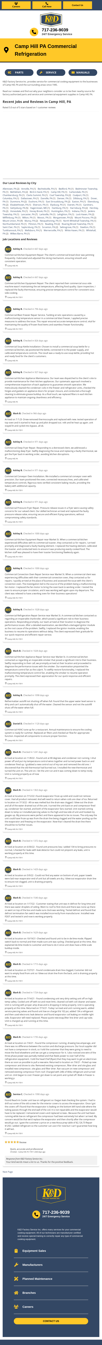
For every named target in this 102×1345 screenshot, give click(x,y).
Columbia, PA (9, 198)
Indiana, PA (77, 211)
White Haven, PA (73, 230)
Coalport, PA (79, 195)
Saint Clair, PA (9, 227)
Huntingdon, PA (59, 211)
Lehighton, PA (64, 214)
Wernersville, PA (52, 230)
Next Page (8, 1171)
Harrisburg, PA (77, 208)
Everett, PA (72, 204)
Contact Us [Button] (51, 1321)
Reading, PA (51, 224)
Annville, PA (27, 188)
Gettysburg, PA (17, 208)
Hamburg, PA (58, 208)
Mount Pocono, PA (84, 217)
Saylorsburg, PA (29, 227)
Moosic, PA (42, 217)
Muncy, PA (30, 220)
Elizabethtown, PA (19, 204)
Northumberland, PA (13, 224)
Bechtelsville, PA (46, 188)
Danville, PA (46, 198)
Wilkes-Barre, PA (18, 233)
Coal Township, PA (59, 195)
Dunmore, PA (17, 201)
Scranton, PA (48, 227)
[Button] (19, 72)
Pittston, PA (34, 224)
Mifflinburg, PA (10, 217)
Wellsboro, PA (32, 230)
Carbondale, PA (76, 192)
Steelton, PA (86, 227)
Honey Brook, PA (38, 211)
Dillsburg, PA (79, 198)
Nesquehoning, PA (49, 220)
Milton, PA (27, 217)
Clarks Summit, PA (35, 195)
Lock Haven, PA (83, 214)
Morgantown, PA (61, 217)
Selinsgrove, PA (67, 227)
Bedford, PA (65, 188)
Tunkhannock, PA (11, 230)
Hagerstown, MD (38, 208)
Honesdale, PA (17, 211)
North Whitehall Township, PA (78, 220)
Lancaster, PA (28, 214)
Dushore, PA (35, 201)
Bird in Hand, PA (38, 192)
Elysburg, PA (56, 204)
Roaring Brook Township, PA (76, 224)
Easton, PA (77, 201)
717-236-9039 (55, 30)
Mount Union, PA (11, 220)
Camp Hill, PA (57, 192)
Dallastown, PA (28, 198)
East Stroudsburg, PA (56, 201)
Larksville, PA (45, 214)
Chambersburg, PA (12, 195)
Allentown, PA (9, 188)
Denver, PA (62, 198)
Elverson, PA (39, 204)
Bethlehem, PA (17, 192)
